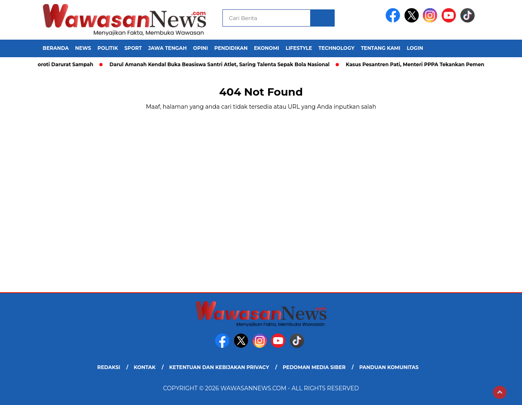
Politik (108, 48)
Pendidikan (231, 48)
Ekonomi (266, 48)
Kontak (144, 367)
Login (415, 48)
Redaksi (108, 367)
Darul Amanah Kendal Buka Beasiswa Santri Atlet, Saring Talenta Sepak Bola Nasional (222, 64)
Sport (133, 48)
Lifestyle (299, 48)
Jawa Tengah (167, 48)
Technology (336, 48)
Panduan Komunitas (389, 367)
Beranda (56, 48)
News (83, 48)
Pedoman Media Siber (314, 367)
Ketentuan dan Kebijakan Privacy (219, 367)
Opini (200, 48)
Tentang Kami (380, 48)
